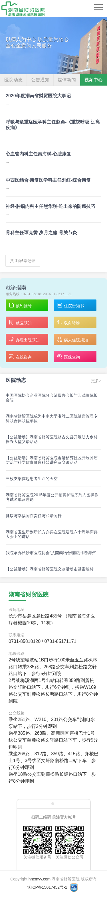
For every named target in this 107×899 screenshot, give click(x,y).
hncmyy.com (40, 879)
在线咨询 (20, 357)
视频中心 (93, 79)
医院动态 (13, 79)
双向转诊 (68, 322)
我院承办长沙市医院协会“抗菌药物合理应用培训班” (51, 552)
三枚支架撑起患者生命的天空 (32, 478)
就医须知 (20, 322)
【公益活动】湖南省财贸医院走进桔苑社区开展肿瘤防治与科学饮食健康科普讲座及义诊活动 (52, 460)
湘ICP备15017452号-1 (47, 887)
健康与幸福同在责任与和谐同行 (34, 515)
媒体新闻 (67, 79)
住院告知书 (70, 305)
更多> (96, 381)
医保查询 (68, 357)
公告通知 (40, 79)
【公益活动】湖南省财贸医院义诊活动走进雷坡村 (50, 569)
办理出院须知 (24, 339)
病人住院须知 (72, 339)
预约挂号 (20, 305)
